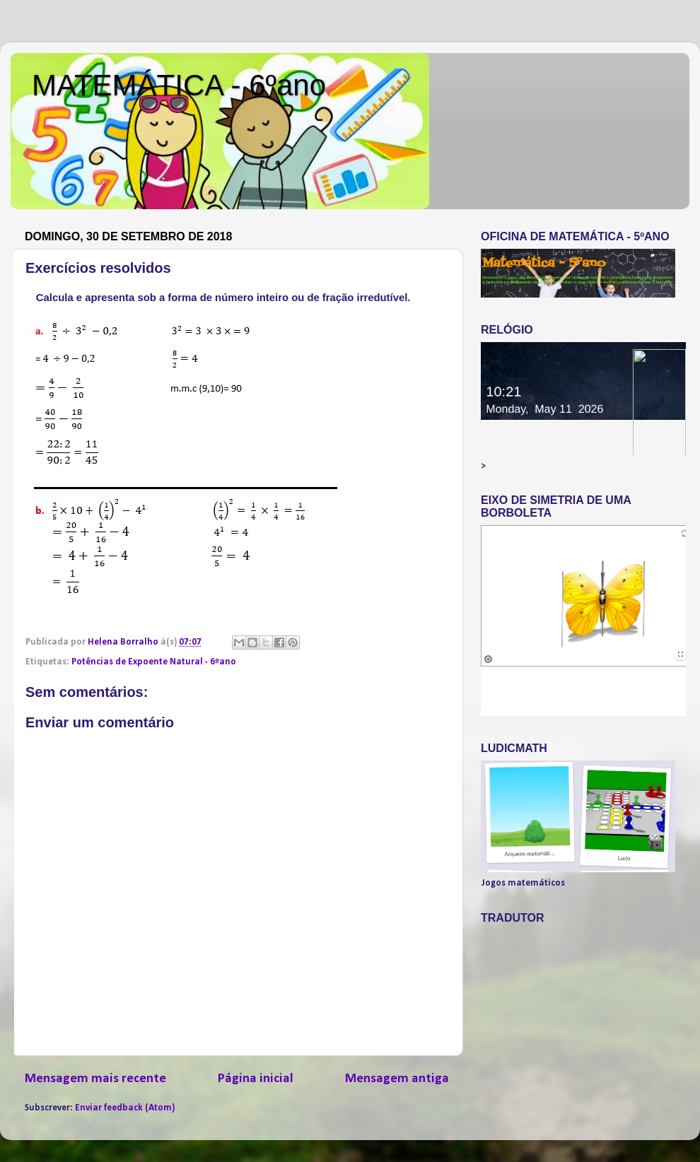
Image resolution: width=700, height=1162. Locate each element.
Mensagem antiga (397, 1079)
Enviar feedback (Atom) (125, 1108)
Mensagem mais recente (95, 1079)
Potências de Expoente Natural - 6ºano (153, 662)
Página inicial (255, 1079)
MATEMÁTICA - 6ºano (179, 85)
